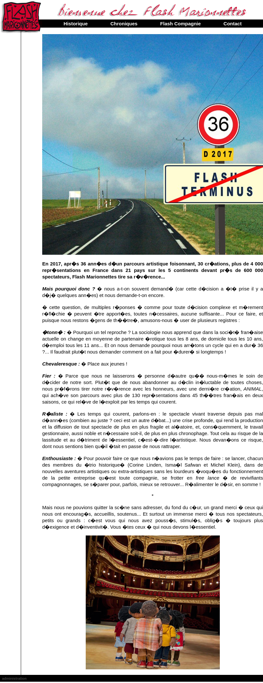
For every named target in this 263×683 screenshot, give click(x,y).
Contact (232, 23)
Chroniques (124, 23)
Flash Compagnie (180, 23)
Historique (75, 23)
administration (14, 678)
